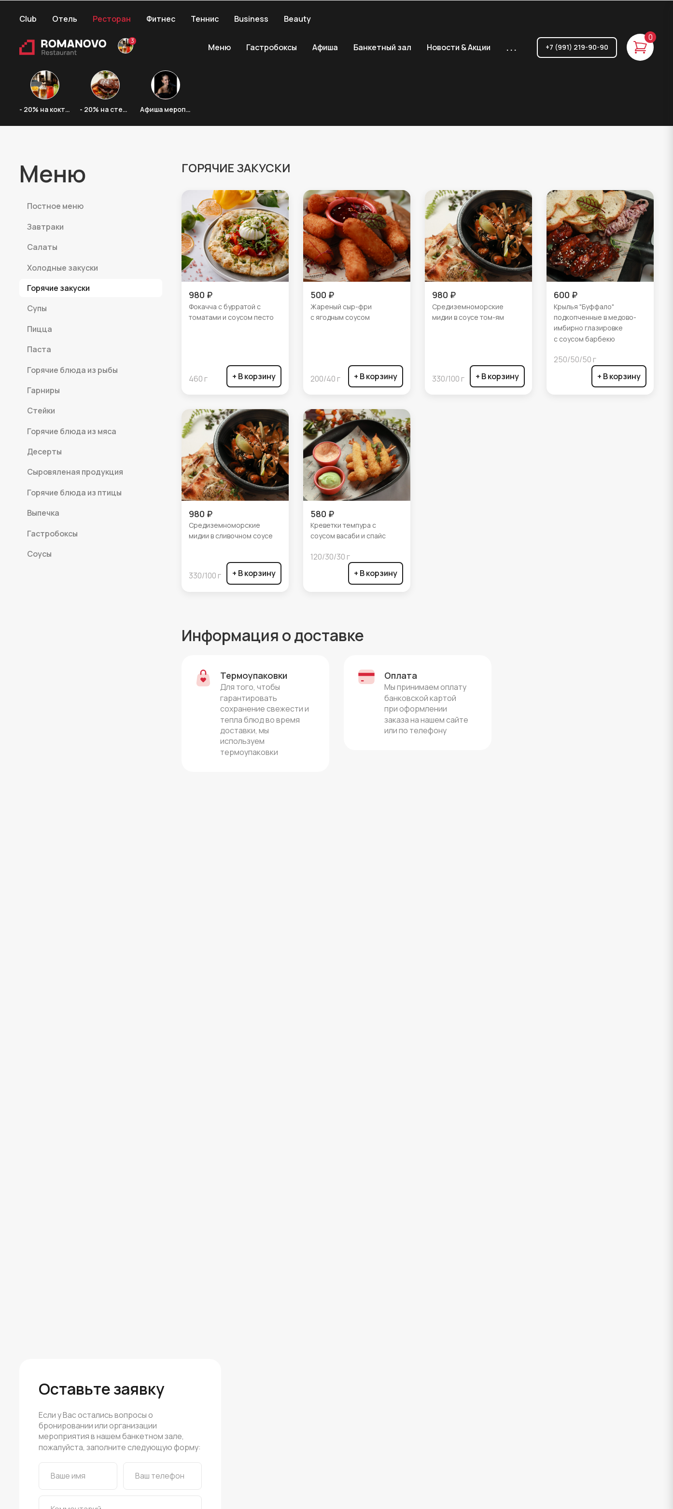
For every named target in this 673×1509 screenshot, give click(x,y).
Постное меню (55, 206)
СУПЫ (37, 308)
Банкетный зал (382, 47)
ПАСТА (39, 349)
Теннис (205, 19)
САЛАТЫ (42, 247)
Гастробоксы (271, 47)
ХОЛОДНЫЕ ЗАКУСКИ (62, 267)
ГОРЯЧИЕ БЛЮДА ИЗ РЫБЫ (72, 370)
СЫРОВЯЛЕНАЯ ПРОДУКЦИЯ (75, 471)
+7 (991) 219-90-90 (577, 47)
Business (251, 19)
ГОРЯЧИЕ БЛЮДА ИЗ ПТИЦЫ (74, 492)
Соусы (39, 554)
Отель (64, 19)
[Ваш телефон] (162, 1475)
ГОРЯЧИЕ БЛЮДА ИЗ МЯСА (71, 431)
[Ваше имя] (78, 1475)
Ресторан (112, 19)
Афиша (325, 47)
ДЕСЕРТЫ (44, 451)
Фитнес (160, 19)
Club (28, 19)
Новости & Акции (459, 47)
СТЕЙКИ (41, 410)
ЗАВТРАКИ (45, 226)
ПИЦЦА (39, 329)
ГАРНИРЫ (43, 390)
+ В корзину (254, 376)
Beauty (297, 19)
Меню (219, 47)
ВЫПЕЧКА (43, 513)
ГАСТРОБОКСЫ (52, 533)
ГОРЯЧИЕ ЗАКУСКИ (58, 288)
